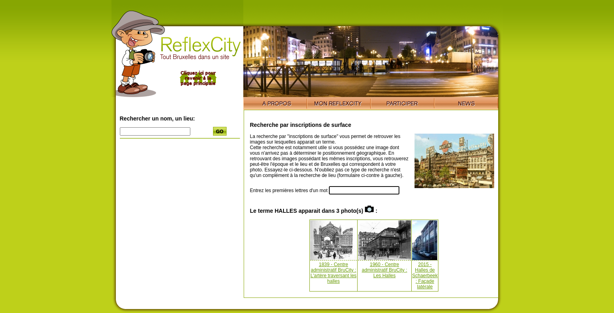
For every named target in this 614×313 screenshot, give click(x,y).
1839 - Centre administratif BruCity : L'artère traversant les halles (334, 273)
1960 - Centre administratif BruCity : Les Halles (384, 270)
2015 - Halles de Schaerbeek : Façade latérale (425, 276)
